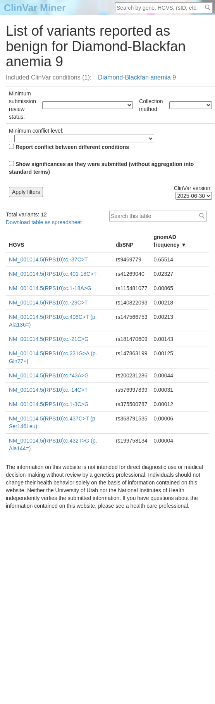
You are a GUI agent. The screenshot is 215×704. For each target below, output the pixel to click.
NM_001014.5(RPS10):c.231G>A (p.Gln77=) (53, 357)
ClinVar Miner (35, 7)
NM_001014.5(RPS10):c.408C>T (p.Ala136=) (53, 321)
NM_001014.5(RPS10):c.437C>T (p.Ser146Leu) (53, 422)
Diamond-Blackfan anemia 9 (137, 77)
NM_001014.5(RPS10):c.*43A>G (49, 375)
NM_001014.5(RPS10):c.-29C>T (48, 302)
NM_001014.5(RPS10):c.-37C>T (48, 259)
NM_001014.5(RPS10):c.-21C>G (49, 339)
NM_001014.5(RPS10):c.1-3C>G (49, 404)
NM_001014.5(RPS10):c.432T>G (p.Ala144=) (53, 444)
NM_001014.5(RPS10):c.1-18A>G (50, 288)
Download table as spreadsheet (44, 222)
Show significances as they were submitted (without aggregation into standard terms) (101, 168)
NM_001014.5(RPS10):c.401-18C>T (53, 274)
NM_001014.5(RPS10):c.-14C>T (48, 390)
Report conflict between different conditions (69, 147)
